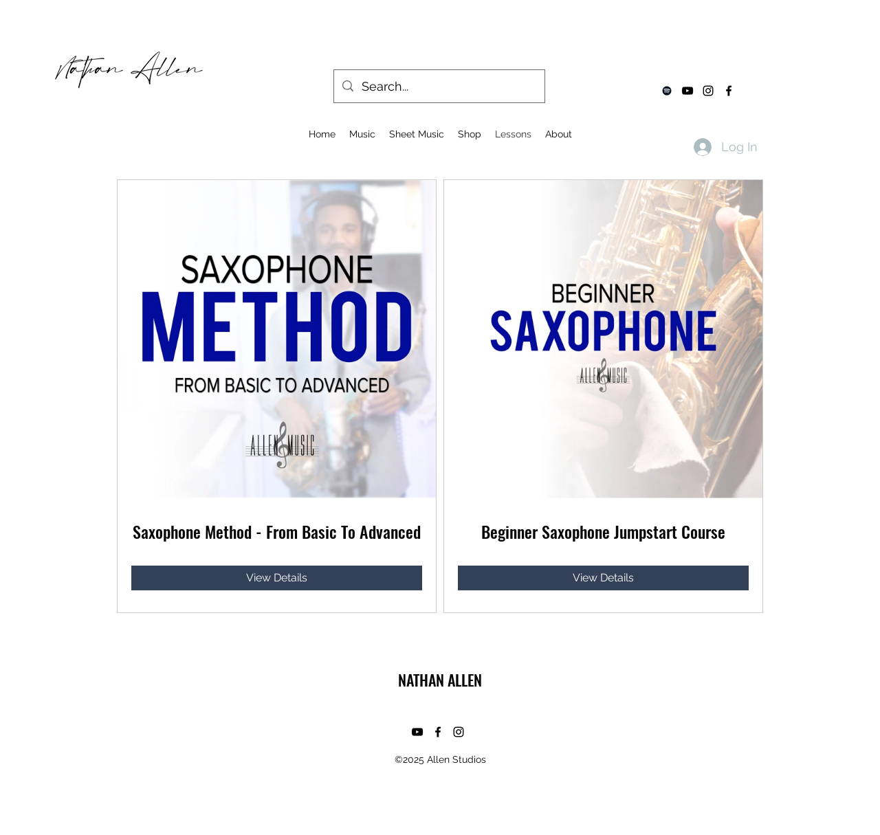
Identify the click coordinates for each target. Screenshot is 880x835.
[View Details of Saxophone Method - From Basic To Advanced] (276, 578)
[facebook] (729, 91)
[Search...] (439, 86)
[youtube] (687, 91)
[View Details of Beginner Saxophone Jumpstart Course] (603, 578)
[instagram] (708, 91)
